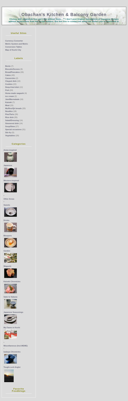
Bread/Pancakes (12, 72)
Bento (8, 66)
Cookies (9, 84)
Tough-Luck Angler (12, 367)
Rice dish (9, 117)
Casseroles (10, 78)
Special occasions (13, 129)
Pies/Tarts (9, 114)
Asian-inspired (10, 150)
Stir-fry (8, 132)
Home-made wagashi (14, 93)
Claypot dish (11, 81)
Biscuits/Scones (12, 69)
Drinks (6, 220)
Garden (7, 251)
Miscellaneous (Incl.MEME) (16, 346)
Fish (7, 90)
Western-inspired (11, 181)
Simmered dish (12, 123)
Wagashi (7, 266)
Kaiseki (8, 102)
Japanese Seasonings (13, 312)
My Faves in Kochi (12, 327)
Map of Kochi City (13, 50)
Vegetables (10, 136)
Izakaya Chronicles (12, 352)
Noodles (9, 111)
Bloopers (8, 236)
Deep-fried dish (12, 87)
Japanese (8, 165)
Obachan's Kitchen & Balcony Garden (63, 14)
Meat (7, 105)
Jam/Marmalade (12, 99)
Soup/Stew (10, 126)
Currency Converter (14, 41)
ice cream (9, 96)
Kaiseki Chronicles (12, 281)
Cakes (8, 75)
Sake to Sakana (10, 297)
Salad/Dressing (12, 120)
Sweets (7, 205)
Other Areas (9, 199)
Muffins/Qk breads (13, 108)
